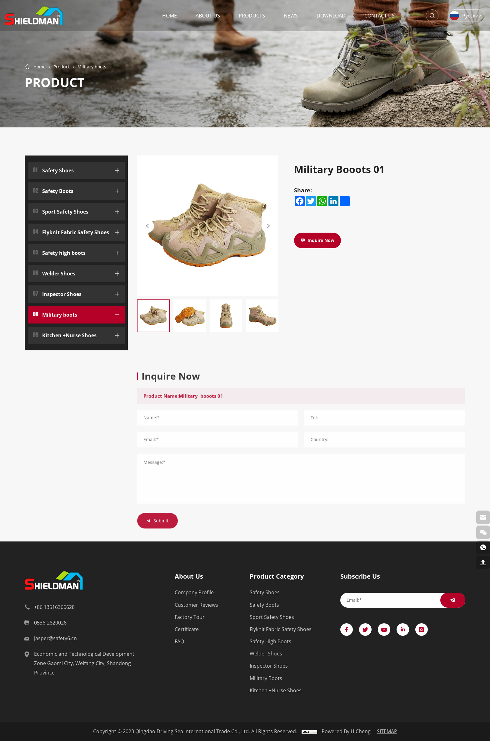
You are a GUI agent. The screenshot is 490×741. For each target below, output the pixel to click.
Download (331, 15)
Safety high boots (59, 252)
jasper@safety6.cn (55, 638)
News (291, 15)
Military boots (92, 66)
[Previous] (147, 226)
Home (169, 15)
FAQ (179, 642)
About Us (208, 15)
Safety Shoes (53, 169)
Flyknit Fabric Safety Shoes (71, 231)
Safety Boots (53, 190)
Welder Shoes (54, 273)
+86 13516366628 (54, 607)
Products (252, 15)
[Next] (268, 226)
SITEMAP (387, 731)
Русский (472, 15)
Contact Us (379, 15)
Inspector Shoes (57, 293)
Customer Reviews (196, 605)
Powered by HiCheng (346, 731)
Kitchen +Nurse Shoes (65, 334)
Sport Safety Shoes (60, 211)
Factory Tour (190, 617)
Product (61, 66)
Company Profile (194, 592)
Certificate (187, 629)
